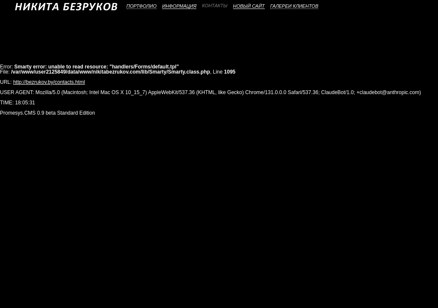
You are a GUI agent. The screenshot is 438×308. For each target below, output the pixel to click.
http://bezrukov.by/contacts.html (49, 82)
